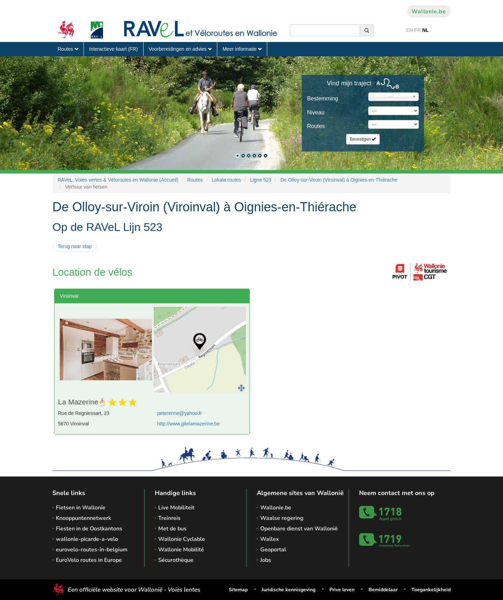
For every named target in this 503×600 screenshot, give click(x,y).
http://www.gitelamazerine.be (188, 423)
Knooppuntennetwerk (83, 518)
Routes (68, 49)
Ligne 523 (261, 180)
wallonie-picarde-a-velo (87, 539)
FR (417, 30)
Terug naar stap (75, 246)
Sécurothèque (176, 560)
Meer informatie (242, 49)
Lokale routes (226, 180)
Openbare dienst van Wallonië (299, 528)
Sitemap (238, 589)
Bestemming (322, 98)
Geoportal (273, 549)
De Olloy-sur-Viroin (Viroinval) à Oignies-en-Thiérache (339, 180)
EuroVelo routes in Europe (89, 560)
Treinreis (169, 518)
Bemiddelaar (383, 589)
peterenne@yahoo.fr (179, 413)
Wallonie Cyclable (181, 539)
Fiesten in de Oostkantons (89, 528)
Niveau (316, 112)
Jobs (265, 560)
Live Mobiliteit (176, 507)
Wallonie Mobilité (181, 549)
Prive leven (342, 589)
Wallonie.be (428, 11)
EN (409, 30)
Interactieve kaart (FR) (113, 49)
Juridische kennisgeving (288, 589)
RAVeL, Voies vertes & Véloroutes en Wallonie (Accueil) (118, 180)
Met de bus (172, 528)
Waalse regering (282, 518)
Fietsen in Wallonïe (80, 507)
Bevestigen (363, 139)
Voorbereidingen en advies (180, 49)
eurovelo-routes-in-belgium (91, 549)
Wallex (269, 539)
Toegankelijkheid (431, 589)
